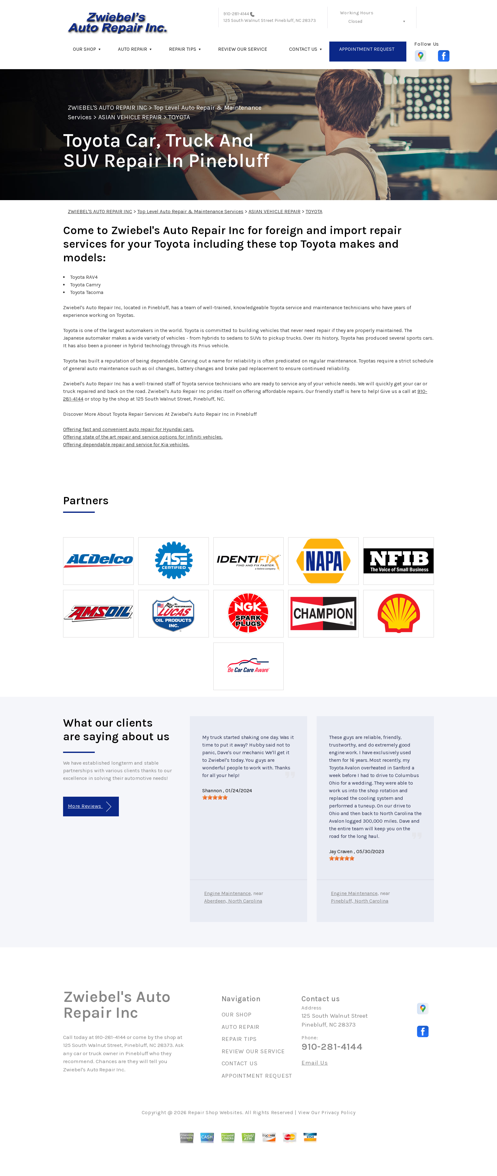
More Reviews (89, 806)
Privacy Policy (338, 1112)
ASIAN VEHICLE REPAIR (130, 117)
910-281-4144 (236, 13)
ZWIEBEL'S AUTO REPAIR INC (107, 107)
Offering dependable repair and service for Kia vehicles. (126, 444)
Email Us (314, 1063)
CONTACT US (303, 49)
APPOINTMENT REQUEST (366, 49)
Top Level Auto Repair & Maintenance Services (190, 211)
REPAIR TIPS (182, 49)
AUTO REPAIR (132, 49)
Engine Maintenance (227, 893)
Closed (355, 21)
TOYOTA (179, 117)
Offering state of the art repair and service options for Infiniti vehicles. (143, 437)
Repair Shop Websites (215, 1112)
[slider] (215, 797)
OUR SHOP (84, 49)
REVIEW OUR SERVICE (242, 49)
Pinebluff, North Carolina (359, 901)
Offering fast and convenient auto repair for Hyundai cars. (128, 429)
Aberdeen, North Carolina (233, 901)
